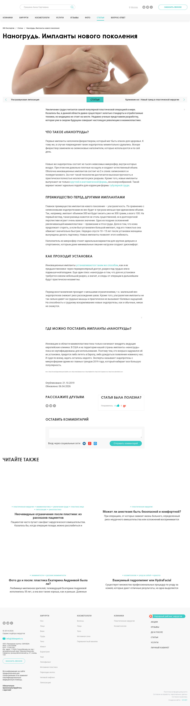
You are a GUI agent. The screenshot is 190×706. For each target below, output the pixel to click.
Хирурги (23, 17)
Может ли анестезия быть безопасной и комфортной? (142, 511)
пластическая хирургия (23, 507)
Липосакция (45, 683)
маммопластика (43, 507)
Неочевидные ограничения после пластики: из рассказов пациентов (48, 515)
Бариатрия (45, 652)
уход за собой (145, 575)
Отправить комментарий (126, 443)
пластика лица (77, 507)
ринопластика (55, 509)
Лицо (42, 626)
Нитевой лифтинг (47, 677)
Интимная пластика (49, 667)
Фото (87, 17)
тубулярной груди (119, 185)
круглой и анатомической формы (88, 181)
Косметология (120, 626)
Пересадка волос (47, 672)
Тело (42, 641)
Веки (42, 631)
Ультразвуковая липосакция (25, 99)
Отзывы (74, 17)
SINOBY (184, 700)
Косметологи (42, 17)
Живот (43, 647)
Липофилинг (45, 662)
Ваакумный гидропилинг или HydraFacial (142, 580)
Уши (42, 657)
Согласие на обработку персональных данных (170, 694)
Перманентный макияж (87, 641)
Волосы (80, 621)
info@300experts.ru (14, 639)
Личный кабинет (160, 647)
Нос (41, 621)
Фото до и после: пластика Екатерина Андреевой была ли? (48, 582)
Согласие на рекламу (179, 697)
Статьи (100, 17)
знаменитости (38, 575)
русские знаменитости (56, 575)
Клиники (8, 17)
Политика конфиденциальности (175, 692)
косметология (130, 575)
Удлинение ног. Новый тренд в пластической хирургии (152, 99)
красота (156, 575)
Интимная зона (83, 636)
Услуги (60, 17)
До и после (157, 632)
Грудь (42, 636)
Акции (154, 622)
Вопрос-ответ (118, 17)
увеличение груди (60, 507)
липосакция (41, 509)
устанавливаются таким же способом (97, 265)
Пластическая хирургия (124, 621)
